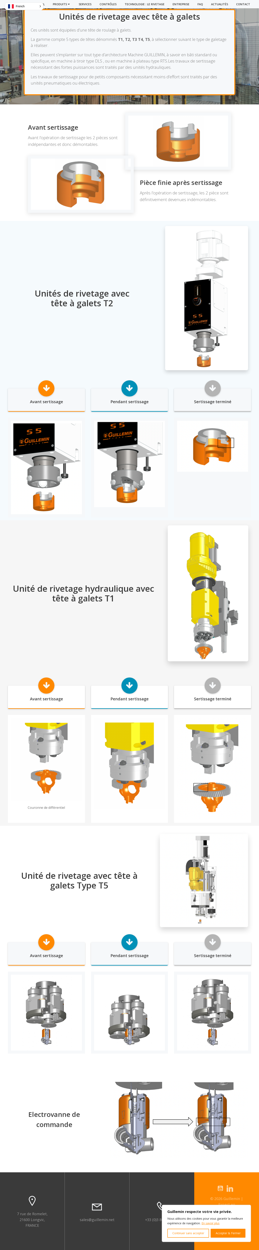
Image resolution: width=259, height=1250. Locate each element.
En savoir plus (211, 1223)
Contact (243, 4)
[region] (206, 1223)
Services (85, 4)
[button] (24, 6)
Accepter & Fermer (228, 1233)
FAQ (200, 4)
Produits (62, 4)
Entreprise (181, 4)
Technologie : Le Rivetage (145, 4)
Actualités (219, 4)
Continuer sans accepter (188, 1233)
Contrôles (108, 4)
